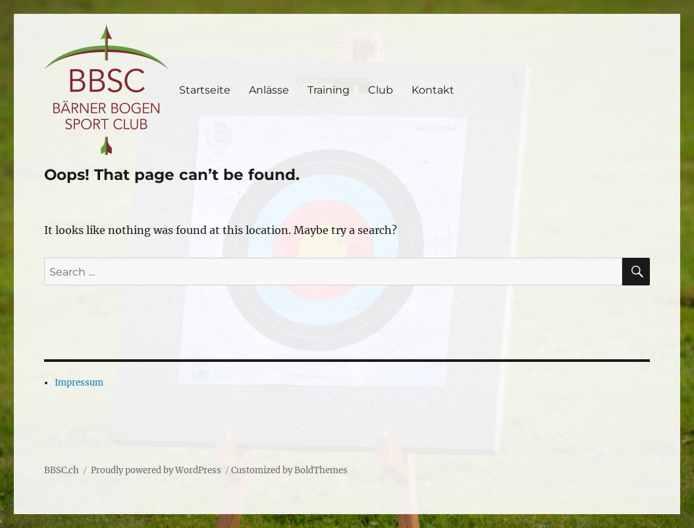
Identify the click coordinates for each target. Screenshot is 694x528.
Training (328, 90)
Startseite (204, 90)
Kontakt (433, 90)
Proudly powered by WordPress (156, 470)
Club (380, 90)
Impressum (79, 382)
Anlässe (269, 90)
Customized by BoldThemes (289, 470)
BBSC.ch (61, 470)
